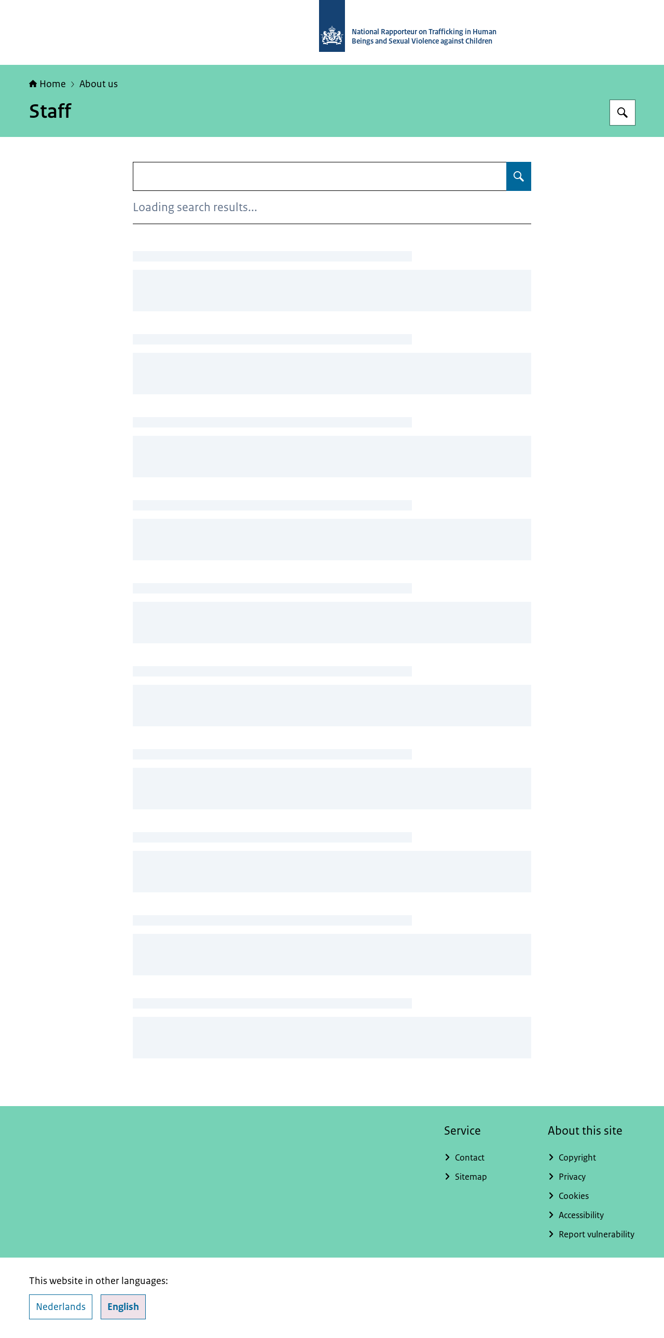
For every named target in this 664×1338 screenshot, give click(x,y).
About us (98, 84)
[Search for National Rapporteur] (622, 112)
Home (47, 84)
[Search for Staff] (518, 176)
